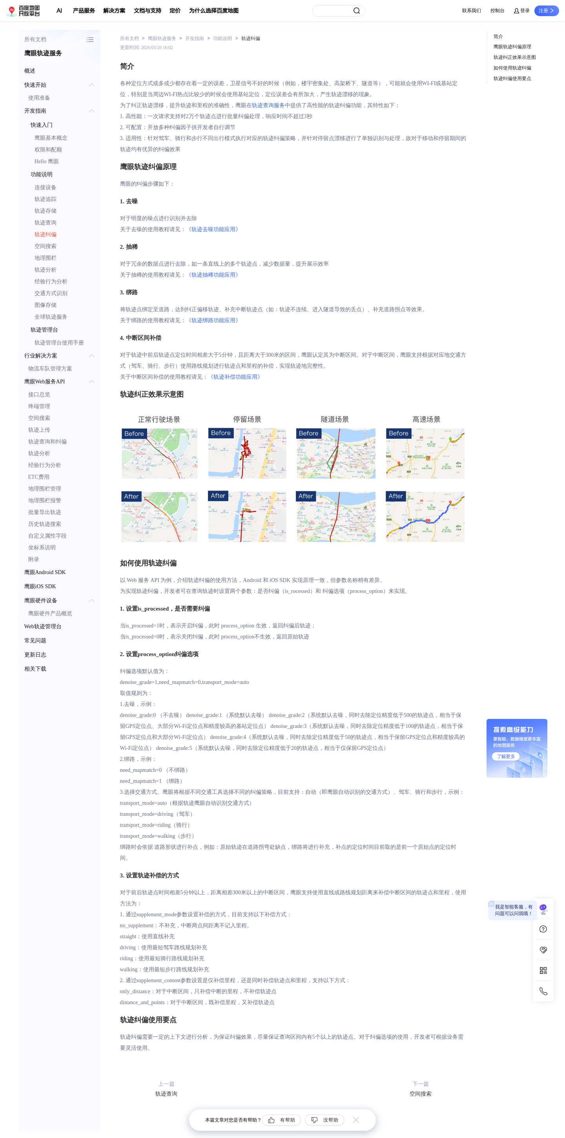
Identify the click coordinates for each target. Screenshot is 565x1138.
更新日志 (35, 655)
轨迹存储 (45, 211)
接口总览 (39, 395)
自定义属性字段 (47, 536)
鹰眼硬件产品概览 (50, 613)
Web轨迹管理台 (43, 626)
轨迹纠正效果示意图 (515, 57)
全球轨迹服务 (51, 317)
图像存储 (45, 305)
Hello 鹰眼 (47, 161)
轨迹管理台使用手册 (59, 343)
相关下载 (35, 669)
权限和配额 (48, 150)
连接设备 (45, 187)
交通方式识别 (51, 293)
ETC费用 (38, 477)
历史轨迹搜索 (44, 524)
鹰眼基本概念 (51, 138)
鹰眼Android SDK (45, 572)
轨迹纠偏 (45, 234)
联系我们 (471, 10)
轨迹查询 (45, 223)
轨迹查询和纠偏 (47, 442)
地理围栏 (45, 258)
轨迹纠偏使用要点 (512, 78)
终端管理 (39, 406)
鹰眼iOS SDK (40, 586)
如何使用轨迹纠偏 (512, 68)
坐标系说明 (42, 548)
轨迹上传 (39, 430)
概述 (29, 71)
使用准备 (39, 98)
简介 (498, 36)
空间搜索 (45, 246)
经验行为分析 (51, 281)
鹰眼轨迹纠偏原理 (512, 46)
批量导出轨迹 (44, 512)
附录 (33, 559)
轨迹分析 (45, 270)
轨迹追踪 (45, 199)
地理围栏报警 (44, 500)
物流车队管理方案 (50, 369)
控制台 (497, 10)
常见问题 (35, 641)
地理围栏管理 (44, 489)
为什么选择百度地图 (214, 10)
